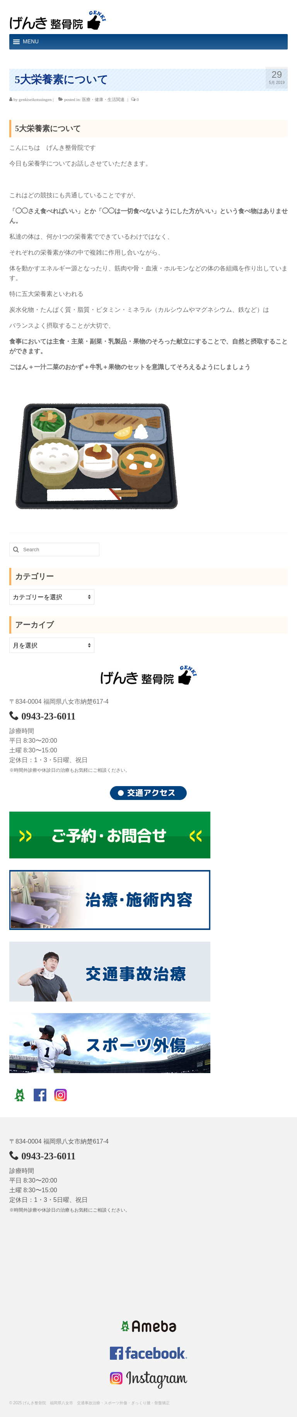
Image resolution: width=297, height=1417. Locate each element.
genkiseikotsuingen (35, 99)
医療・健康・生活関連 (103, 99)
